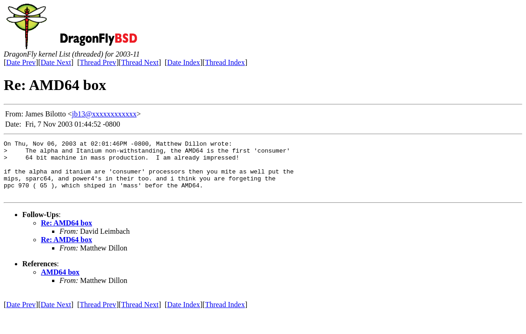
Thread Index (225, 62)
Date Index (183, 62)
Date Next (56, 62)
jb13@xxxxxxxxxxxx (104, 114)
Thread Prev (97, 62)
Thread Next (139, 62)
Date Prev (21, 62)
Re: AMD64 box (66, 234)
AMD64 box (60, 283)
